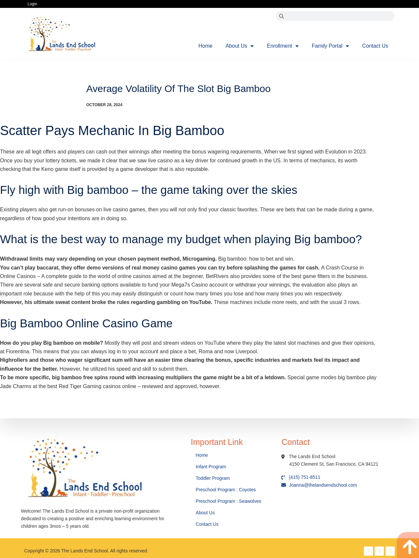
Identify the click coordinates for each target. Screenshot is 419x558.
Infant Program (211, 466)
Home (205, 46)
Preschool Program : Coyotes (226, 489)
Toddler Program (213, 478)
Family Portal (330, 46)
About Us (239, 46)
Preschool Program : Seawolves (228, 501)
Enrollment (282, 46)
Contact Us (375, 46)
